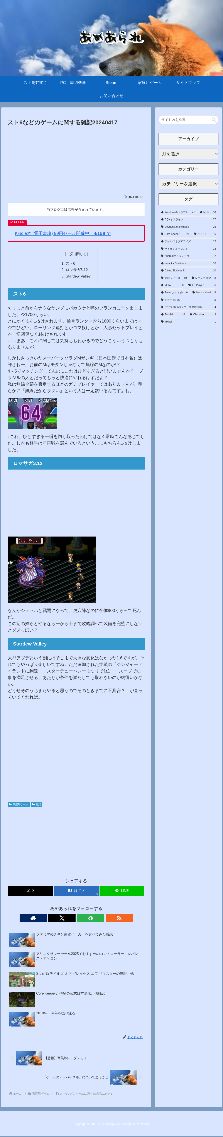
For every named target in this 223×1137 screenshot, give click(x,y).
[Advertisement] (76, 160)
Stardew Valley (78, 277)
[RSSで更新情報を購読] (91, 918)
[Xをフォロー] (71, 918)
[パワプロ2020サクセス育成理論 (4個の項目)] (188, 307)
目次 (69, 253)
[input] (188, 119)
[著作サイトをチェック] (61, 918)
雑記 (36, 805)
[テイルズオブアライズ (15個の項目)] (188, 241)
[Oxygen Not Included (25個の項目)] (188, 227)
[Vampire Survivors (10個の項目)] (188, 263)
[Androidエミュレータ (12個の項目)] (188, 256)
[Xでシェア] (30, 891)
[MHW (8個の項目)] (172, 285)
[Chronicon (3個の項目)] (203, 314)
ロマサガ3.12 (77, 270)
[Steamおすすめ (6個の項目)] (174, 292)
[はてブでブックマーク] (76, 891)
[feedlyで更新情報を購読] (81, 918)
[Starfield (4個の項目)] (173, 314)
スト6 (70, 263)
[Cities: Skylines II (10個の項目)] (188, 271)
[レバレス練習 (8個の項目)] (204, 278)
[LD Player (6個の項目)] (202, 285)
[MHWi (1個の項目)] (188, 322)
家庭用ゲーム (18, 805)
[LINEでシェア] (122, 891)
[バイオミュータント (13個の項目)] (188, 249)
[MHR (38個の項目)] (208, 212)
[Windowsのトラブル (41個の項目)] (178, 212)
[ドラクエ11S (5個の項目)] (188, 300)
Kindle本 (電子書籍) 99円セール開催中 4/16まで (63, 233)
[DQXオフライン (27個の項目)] (188, 219)
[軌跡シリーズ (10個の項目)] (174, 278)
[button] (214, 119)
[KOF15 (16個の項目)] (205, 234)
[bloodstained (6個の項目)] (204, 292)
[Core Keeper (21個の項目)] (175, 234)
